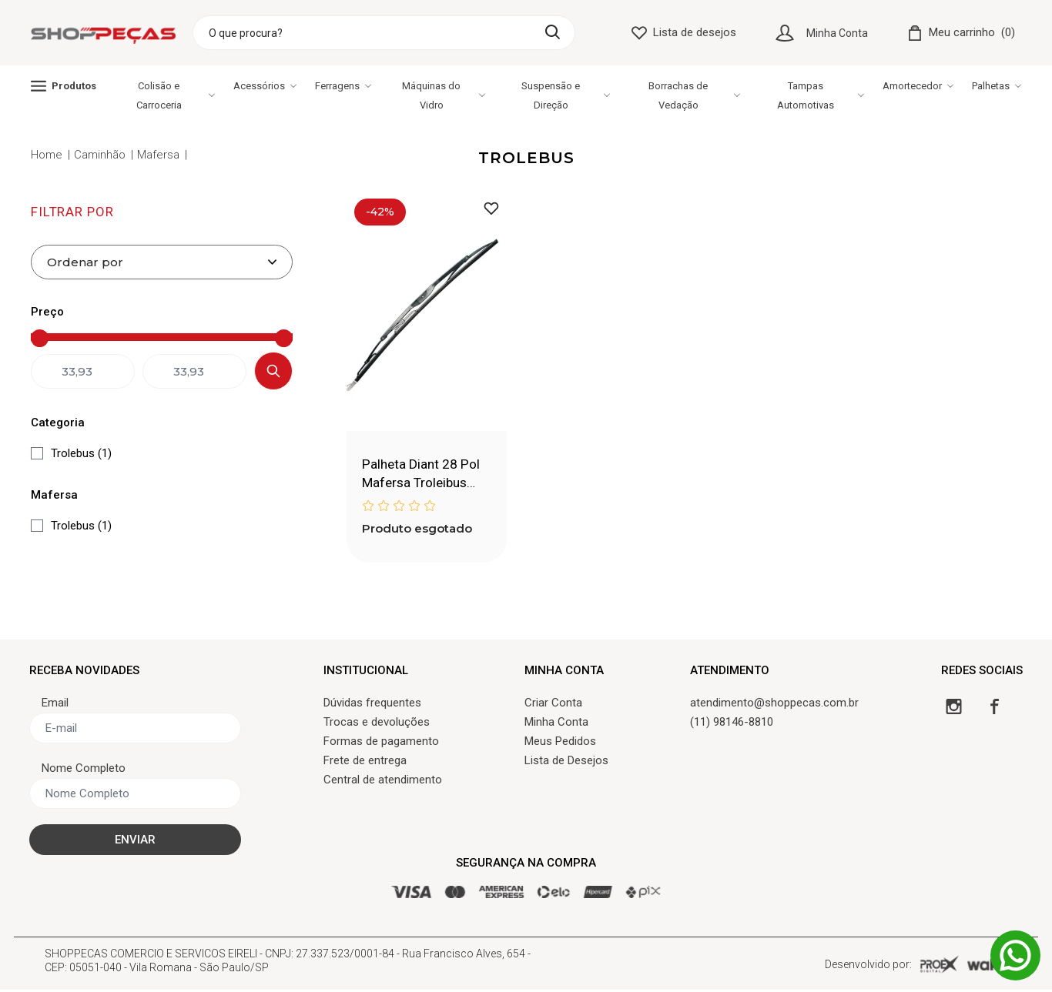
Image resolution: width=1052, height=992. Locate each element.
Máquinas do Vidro (443, 95)
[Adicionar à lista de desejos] (491, 208)
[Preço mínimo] (96, 338)
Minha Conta (837, 33)
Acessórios (265, 86)
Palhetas (996, 86)
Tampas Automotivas (820, 95)
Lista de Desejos (566, 763)
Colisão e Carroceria (175, 95)
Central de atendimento (382, 782)
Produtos (63, 85)
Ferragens (343, 86)
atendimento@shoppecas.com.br (774, 705)
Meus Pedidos (560, 743)
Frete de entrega (365, 763)
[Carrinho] (961, 33)
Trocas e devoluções (376, 724)
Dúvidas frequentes (372, 705)
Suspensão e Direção (565, 95)
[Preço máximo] (227, 338)
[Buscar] (552, 32)
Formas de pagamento (381, 743)
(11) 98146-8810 (731, 724)
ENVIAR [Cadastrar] (135, 842)
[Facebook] (994, 708)
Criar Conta (553, 705)
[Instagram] (954, 708)
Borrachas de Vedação (694, 95)
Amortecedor (918, 86)
